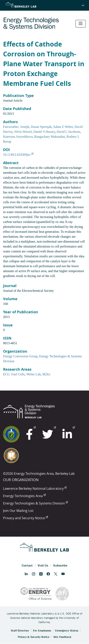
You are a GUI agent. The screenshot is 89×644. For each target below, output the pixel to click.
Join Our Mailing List (18, 510)
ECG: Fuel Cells (14, 374)
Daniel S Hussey (44, 131)
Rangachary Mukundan (49, 136)
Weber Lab (33, 374)
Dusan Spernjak (41, 126)
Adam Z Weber (63, 126)
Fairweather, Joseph (16, 126)
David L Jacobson (68, 131)
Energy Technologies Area (24, 496)
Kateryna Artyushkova (18, 136)
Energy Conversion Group (20, 356)
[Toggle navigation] (80, 23)
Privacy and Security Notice (25, 518)
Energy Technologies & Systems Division (35, 503)
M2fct (46, 374)
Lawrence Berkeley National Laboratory (34, 488)
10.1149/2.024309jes (18, 154)
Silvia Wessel (23, 131)
